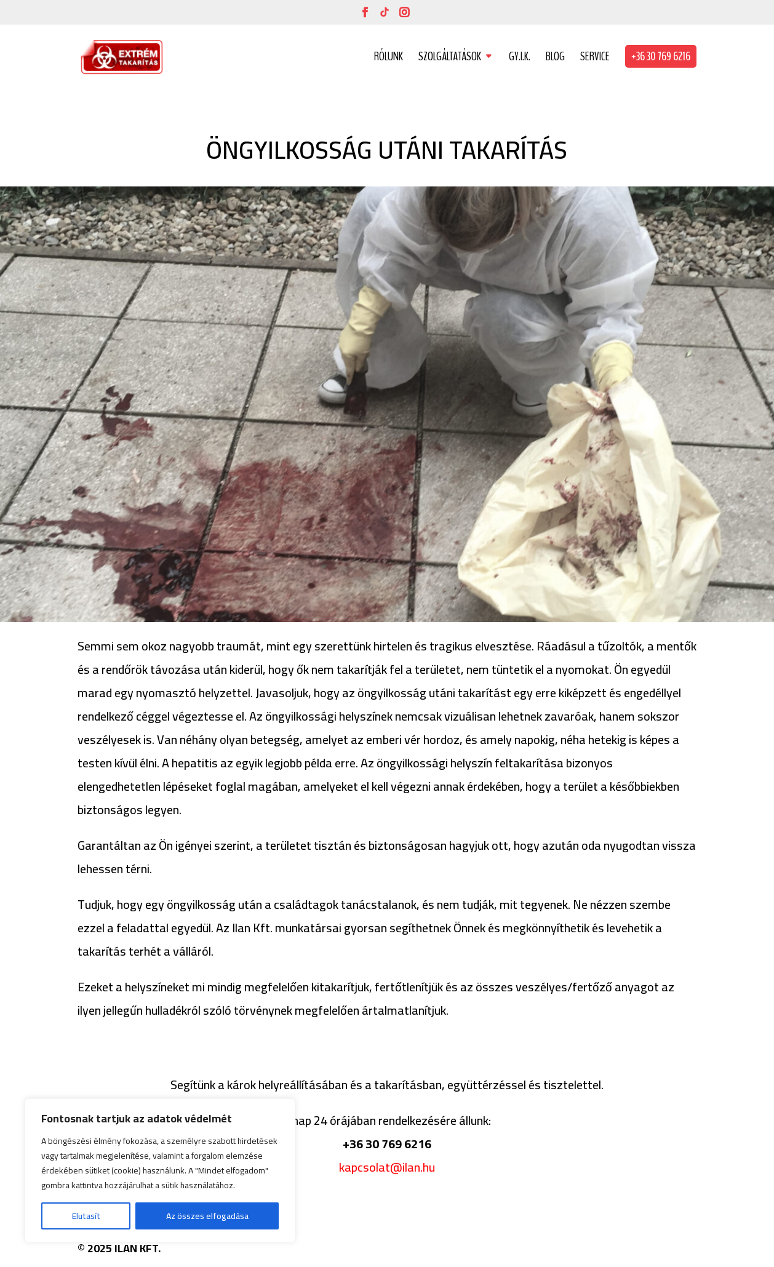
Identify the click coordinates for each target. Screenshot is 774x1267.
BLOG (555, 58)
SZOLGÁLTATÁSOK (449, 58)
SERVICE (595, 58)
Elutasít (86, 1216)
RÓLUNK (388, 58)
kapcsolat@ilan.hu (387, 1167)
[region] (160, 1170)
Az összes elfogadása (207, 1216)
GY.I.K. (519, 58)
